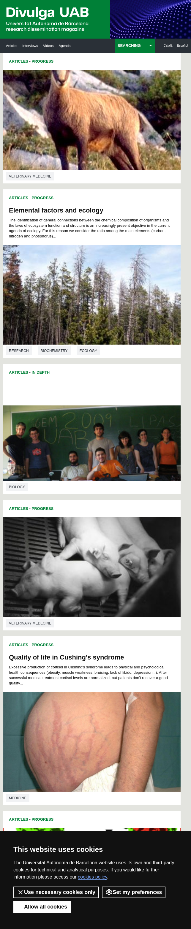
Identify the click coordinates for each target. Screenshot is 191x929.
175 (105, 708)
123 (125, 676)
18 (84, 628)
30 (84, 633)
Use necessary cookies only (56, 892)
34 (115, 633)
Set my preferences (133, 892)
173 (85, 708)
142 (135, 687)
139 (105, 687)
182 (86, 713)
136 (75, 687)
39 (61, 639)
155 (85, 697)
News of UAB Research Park (31, 824)
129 (95, 681)
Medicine (17, 358)
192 (95, 719)
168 (125, 703)
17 (76, 628)
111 (95, 671)
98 (57, 665)
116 (56, 676)
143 (56, 692)
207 (66, 729)
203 (115, 724)
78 (84, 655)
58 (115, 644)
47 (123, 639)
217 (75, 735)
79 (91, 655)
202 (105, 724)
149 (115, 692)
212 (115, 729)
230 (115, 740)
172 (75, 708)
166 (105, 703)
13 (137, 623)
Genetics (140, 364)
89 (76, 660)
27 (61, 633)
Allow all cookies (42, 906)
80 (99, 655)
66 (84, 649)
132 (125, 681)
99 (65, 665)
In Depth (41, 147)
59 (123, 644)
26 (53, 633)
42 (84, 639)
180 (66, 713)
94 (115, 660)
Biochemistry (146, 193)
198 (66, 724)
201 (95, 724)
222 (125, 735)
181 (76, 713)
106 (133, 665)
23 (123, 628)
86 (53, 660)
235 (91, 747)
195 (125, 719)
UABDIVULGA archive (34, 774)
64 (68, 649)
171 (66, 708)
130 (105, 681)
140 (115, 687)
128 (85, 681)
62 (53, 649)
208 (75, 729)
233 (71, 747)
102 (93, 665)
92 (99, 660)
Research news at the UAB (26, 798)
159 (125, 697)
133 (135, 681)
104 (113, 665)
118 (75, 676)
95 (123, 660)
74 (53, 655)
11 (121, 623)
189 (66, 719)
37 (138, 633)
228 (95, 740)
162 (66, 703)
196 (135, 719)
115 (135, 671)
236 (101, 747)
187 (135, 713)
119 (85, 676)
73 (138, 649)
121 (105, 676)
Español (182, 45)
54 (84, 644)
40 (68, 639)
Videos (48, 45)
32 (99, 633)
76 (68, 655)
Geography (20, 444)
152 (56, 697)
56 (99, 644)
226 (75, 740)
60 (130, 644)
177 (125, 708)
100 (73, 665)
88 (68, 660)
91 (91, 660)
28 (68, 633)
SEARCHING (129, 45)
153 (66, 697)
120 (95, 676)
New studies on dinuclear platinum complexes (38, 485)
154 (75, 697)
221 (115, 735)
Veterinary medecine (30, 125)
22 (115, 628)
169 (135, 703)
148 (105, 692)
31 (91, 633)
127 (75, 681)
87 (61, 660)
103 (103, 665)
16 (68, 628)
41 (76, 639)
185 (115, 713)
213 (125, 729)
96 (130, 660)
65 (76, 649)
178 (135, 708)
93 (107, 660)
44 (99, 639)
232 (135, 740)
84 (130, 655)
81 (107, 655)
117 (66, 676)
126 (66, 681)
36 (130, 633)
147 (95, 692)
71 (123, 649)
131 (115, 681)
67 (91, 649)
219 (95, 735)
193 (105, 719)
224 (56, 740)
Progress (43, 61)
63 (61, 649)
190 (75, 719)
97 (138, 660)
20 (99, 628)
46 (115, 639)
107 (56, 671)
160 (135, 697)
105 (123, 665)
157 (105, 697)
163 (75, 703)
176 (115, 708)
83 (123, 655)
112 (105, 671)
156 (95, 697)
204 (125, 724)
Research (111, 193)
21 (107, 628)
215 (56, 735)
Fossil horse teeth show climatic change (139, 486)
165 (95, 703)
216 (66, 735)
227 (85, 740)
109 (75, 671)
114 (125, 671)
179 (56, 713)
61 (138, 644)
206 (56, 729)
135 (66, 687)
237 (111, 747)
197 (56, 724)
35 (123, 633)
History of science (152, 596)
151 (135, 692)
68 (99, 649)
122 (115, 676)
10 (113, 623)
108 (66, 671)
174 (95, 708)
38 (53, 639)
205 (135, 724)
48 (130, 639)
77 (76, 655)
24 (130, 628)
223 (135, 735)
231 (125, 740)
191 (85, 719)
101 (83, 665)
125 (56, 681)
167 (115, 703)
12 (129, 623)
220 (105, 735)
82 (115, 655)
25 (138, 628)
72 (130, 649)
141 (125, 687)
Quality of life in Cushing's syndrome (41, 248)
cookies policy (92, 876)
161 (56, 703)
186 (125, 713)
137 (85, 687)
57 (107, 644)
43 (91, 639)
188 (56, 719)
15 (61, 628)
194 (115, 719)
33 (107, 633)
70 (115, 649)
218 (85, 735)
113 (115, 671)
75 (61, 655)
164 (85, 703)
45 (107, 639)
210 (95, 729)
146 (85, 692)
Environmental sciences (126, 449)
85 (138, 655)
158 (115, 697)
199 (75, 724)
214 (135, 729)
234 (81, 747)
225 (66, 740)
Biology (17, 211)
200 (85, 724)
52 (68, 644)
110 (85, 671)
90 (84, 660)
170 (56, 708)
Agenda (64, 45)
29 (76, 633)
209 (85, 729)
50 (53, 644)
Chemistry (19, 598)
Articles (11, 45)
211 (105, 729)
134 (56, 687)
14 (53, 628)
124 (135, 676)
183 (96, 713)
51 (61, 644)
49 (138, 639)
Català (167, 45)
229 (105, 740)
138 (95, 687)
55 (91, 644)
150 (125, 692)
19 (91, 628)
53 (76, 644)
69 (107, 649)
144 (66, 692)
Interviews (30, 45)
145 (75, 692)
